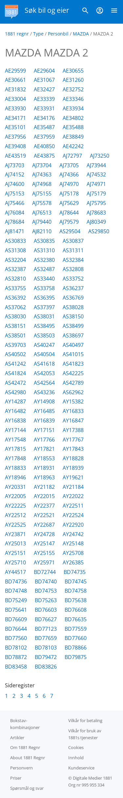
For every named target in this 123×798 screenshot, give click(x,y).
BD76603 (46, 609)
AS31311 (73, 250)
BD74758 (76, 590)
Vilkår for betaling (85, 720)
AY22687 (44, 524)
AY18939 (73, 467)
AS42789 (73, 382)
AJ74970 (69, 184)
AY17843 (73, 448)
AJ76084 (14, 212)
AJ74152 (14, 174)
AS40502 (15, 354)
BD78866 (76, 647)
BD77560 (16, 638)
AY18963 (44, 477)
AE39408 (15, 146)
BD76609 (16, 619)
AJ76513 (41, 212)
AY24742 (73, 534)
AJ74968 (41, 184)
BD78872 (16, 657)
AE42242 (73, 146)
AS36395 (44, 297)
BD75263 (46, 600)
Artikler (17, 738)
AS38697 (73, 335)
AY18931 (44, 467)
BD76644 (16, 628)
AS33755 (15, 288)
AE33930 (15, 108)
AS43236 (44, 392)
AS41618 (44, 363)
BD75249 (16, 600)
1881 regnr (17, 34)
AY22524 (73, 515)
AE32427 (44, 89)
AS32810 (15, 278)
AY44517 (15, 572)
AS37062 (15, 307)
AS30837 (73, 240)
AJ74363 (41, 174)
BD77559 (76, 628)
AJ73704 (41, 165)
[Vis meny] (114, 12)
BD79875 (76, 657)
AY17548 (15, 439)
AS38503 (44, 335)
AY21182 (44, 486)
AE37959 (44, 136)
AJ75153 (14, 193)
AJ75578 (41, 203)
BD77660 (76, 638)
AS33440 (44, 278)
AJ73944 (96, 165)
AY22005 (15, 496)
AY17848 (15, 458)
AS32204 (15, 259)
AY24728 (44, 534)
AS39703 (15, 345)
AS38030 (15, 316)
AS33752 (73, 278)
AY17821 (44, 448)
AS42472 (15, 382)
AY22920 (73, 524)
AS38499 (73, 326)
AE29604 (44, 70)
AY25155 (44, 553)
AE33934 (73, 108)
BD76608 (76, 609)
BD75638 (76, 600)
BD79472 (46, 657)
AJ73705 (69, 165)
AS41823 (73, 363)
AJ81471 (14, 231)
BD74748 (16, 590)
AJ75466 (14, 203)
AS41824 (15, 373)
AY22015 (44, 496)
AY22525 (15, 524)
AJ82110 (41, 231)
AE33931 (44, 108)
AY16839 (44, 420)
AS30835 (44, 240)
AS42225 (73, 373)
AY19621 (73, 477)
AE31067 (44, 79)
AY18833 (15, 467)
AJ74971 (96, 184)
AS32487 (44, 269)
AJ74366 (69, 174)
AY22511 (73, 505)
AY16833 (73, 411)
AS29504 (69, 231)
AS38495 (44, 326)
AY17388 (73, 430)
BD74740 (46, 581)
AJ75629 (69, 203)
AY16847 (73, 420)
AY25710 (15, 562)
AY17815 (15, 448)
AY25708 (73, 553)
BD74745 (76, 581)
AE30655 (73, 70)
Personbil (58, 34)
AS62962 (73, 392)
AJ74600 (14, 184)
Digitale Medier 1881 (92, 778)
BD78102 (16, 647)
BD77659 (46, 638)
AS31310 (44, 250)
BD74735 (75, 572)
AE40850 (44, 146)
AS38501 (15, 335)
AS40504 (44, 354)
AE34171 (15, 118)
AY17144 (15, 430)
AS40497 (73, 345)
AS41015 (73, 354)
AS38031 (44, 316)
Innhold (76, 758)
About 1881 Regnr (27, 758)
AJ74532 (96, 174)
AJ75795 (96, 203)
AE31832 (15, 89)
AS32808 (73, 269)
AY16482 (15, 411)
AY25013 (15, 543)
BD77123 (46, 628)
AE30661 (15, 79)
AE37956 (15, 136)
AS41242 (15, 363)
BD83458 (16, 666)
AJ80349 (96, 221)
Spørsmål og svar (27, 788)
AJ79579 (69, 221)
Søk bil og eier (47, 10)
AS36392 (15, 297)
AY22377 (44, 505)
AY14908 (44, 401)
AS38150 (73, 316)
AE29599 (15, 70)
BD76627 (46, 619)
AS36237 (73, 288)
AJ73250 (99, 155)
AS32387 (15, 269)
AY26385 (73, 562)
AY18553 (44, 458)
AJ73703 (14, 165)
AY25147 (44, 543)
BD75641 (16, 609)
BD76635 (76, 619)
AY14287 (15, 401)
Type (38, 34)
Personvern (21, 768)
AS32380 (44, 259)
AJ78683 (96, 212)
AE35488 (73, 127)
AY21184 (73, 486)
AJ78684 (14, 221)
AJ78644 (69, 212)
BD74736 (16, 581)
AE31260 (73, 79)
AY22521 (44, 515)
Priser (15, 778)
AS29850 (98, 231)
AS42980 (15, 392)
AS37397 (44, 307)
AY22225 (15, 505)
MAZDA (81, 34)
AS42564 (44, 382)
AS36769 (73, 297)
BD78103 (46, 647)
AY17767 (73, 439)
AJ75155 (41, 193)
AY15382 (73, 401)
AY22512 (15, 515)
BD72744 (45, 572)
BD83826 (46, 666)
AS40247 (44, 345)
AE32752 (73, 89)
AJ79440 (41, 221)
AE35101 (15, 127)
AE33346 (73, 99)
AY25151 (15, 553)
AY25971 (44, 562)
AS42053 (44, 373)
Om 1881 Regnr (25, 747)
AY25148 (73, 543)
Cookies (76, 747)
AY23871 (15, 534)
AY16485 (44, 411)
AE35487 (44, 127)
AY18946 (15, 477)
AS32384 (73, 259)
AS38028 (73, 307)
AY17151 (44, 430)
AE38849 (73, 136)
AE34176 (44, 118)
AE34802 (73, 118)
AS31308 (15, 250)
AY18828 (73, 458)
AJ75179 (96, 193)
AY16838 (15, 420)
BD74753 (46, 590)
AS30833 (15, 240)
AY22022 (73, 496)
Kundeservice (81, 768)
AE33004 (15, 99)
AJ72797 (72, 155)
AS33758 (44, 288)
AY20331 (15, 486)
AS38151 (15, 326)
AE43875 (44, 155)
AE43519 (15, 155)
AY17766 (44, 439)
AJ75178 (69, 193)
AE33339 (44, 99)
